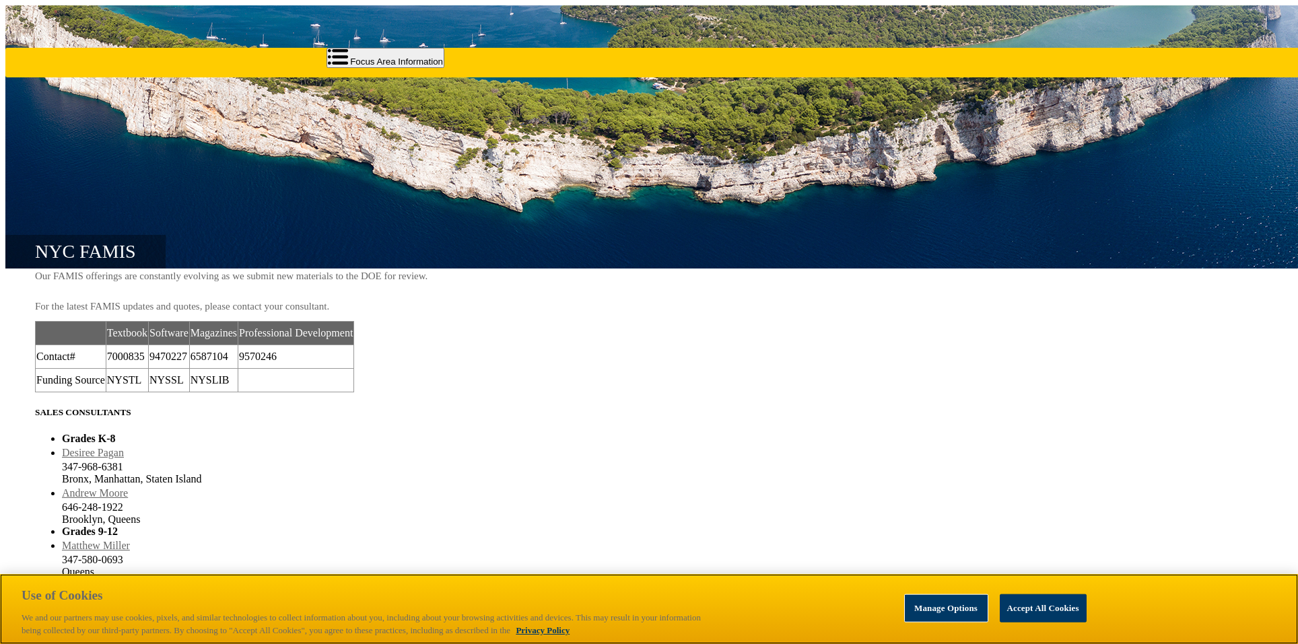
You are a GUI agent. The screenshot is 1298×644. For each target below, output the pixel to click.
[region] (649, 609)
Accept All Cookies (1043, 608)
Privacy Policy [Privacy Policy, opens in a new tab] (543, 630)
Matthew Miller (96, 545)
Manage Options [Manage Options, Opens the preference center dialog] (946, 608)
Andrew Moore (95, 493)
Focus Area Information (386, 58)
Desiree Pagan (93, 452)
